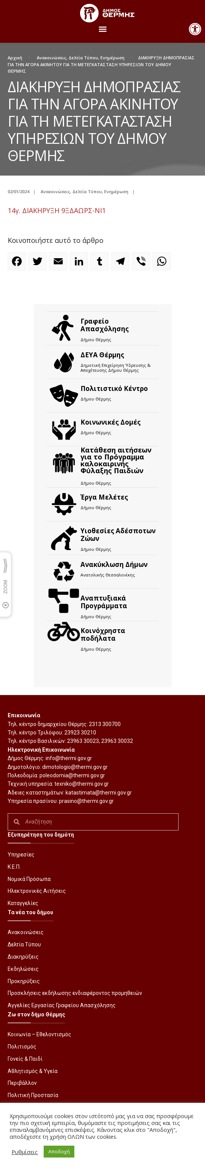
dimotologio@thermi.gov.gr (75, 767)
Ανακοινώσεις (51, 57)
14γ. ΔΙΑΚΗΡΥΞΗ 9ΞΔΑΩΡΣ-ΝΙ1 (57, 210)
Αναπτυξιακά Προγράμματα (103, 602)
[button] (195, 29)
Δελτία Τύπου (83, 57)
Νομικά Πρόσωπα (29, 879)
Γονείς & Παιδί (25, 1059)
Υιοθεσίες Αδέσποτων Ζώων (118, 534)
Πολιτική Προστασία (33, 1095)
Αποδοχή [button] (59, 1151)
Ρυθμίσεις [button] (24, 1151)
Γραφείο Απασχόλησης (104, 325)
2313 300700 (105, 724)
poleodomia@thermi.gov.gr (72, 775)
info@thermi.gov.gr (69, 758)
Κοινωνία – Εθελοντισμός (39, 1034)
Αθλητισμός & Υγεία (32, 1071)
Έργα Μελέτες (104, 497)
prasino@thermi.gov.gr (86, 801)
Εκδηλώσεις (23, 969)
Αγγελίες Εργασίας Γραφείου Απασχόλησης (62, 1005)
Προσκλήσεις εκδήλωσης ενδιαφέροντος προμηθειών (75, 993)
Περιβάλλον (22, 1083)
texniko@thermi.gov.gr (81, 784)
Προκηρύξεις (24, 981)
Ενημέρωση (112, 57)
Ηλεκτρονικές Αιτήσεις (37, 891)
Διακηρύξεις (23, 957)
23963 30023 (83, 741)
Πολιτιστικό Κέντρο (114, 388)
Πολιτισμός (22, 1047)
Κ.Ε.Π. (14, 867)
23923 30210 (80, 732)
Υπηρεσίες (21, 855)
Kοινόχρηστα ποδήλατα (102, 634)
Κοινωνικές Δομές (110, 422)
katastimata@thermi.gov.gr (99, 793)
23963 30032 (117, 741)
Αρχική (15, 57)
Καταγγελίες (23, 903)
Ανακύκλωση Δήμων (114, 564)
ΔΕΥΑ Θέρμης (102, 354)
